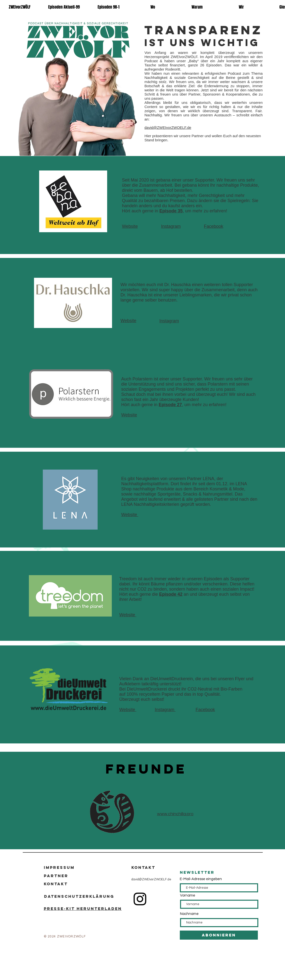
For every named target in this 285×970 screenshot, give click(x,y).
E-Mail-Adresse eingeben (201, 879)
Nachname (189, 914)
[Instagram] (139, 899)
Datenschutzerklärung (79, 896)
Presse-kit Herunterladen (83, 908)
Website (130, 226)
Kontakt (56, 883)
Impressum (59, 867)
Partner (56, 875)
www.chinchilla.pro (175, 814)
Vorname (187, 895)
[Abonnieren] (219, 935)
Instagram (171, 226)
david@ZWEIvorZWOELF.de (151, 879)
